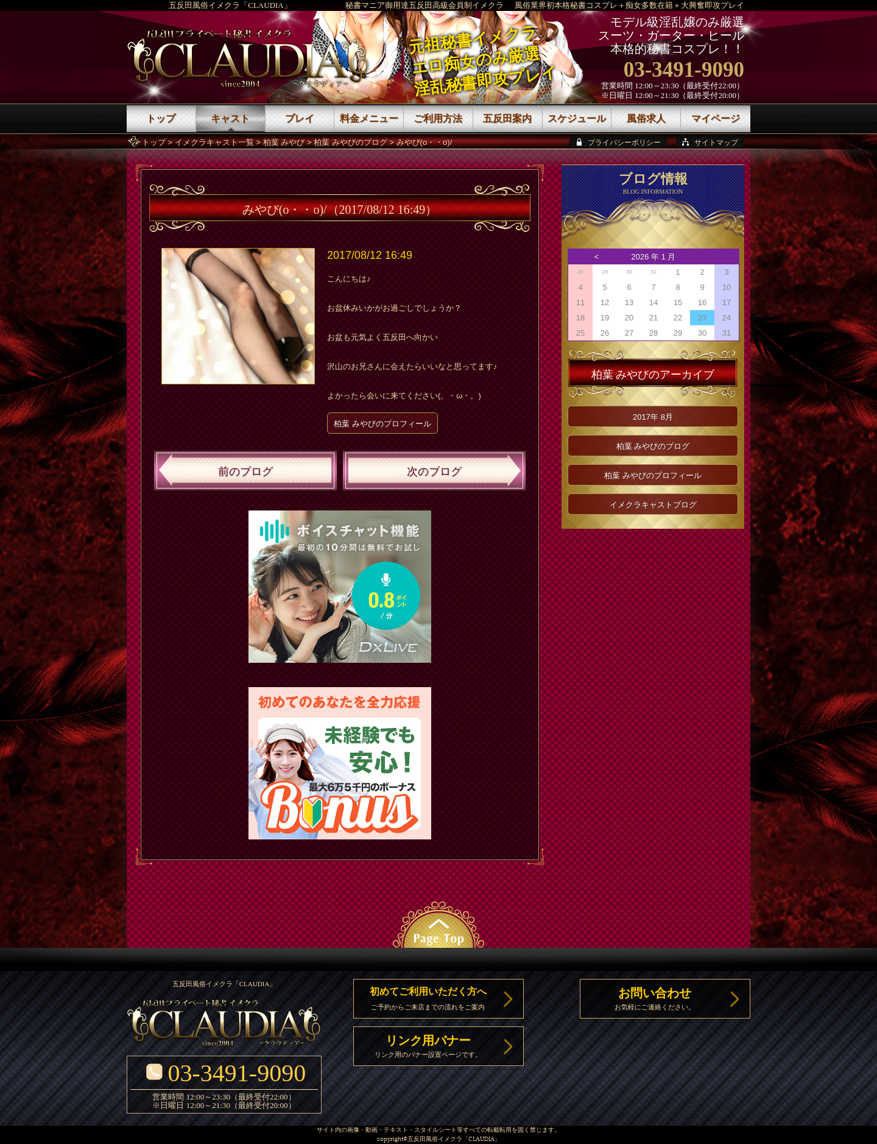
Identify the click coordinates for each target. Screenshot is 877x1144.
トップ (154, 142)
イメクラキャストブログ (653, 504)
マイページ (715, 118)
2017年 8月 (653, 417)
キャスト (230, 118)
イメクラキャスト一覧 (214, 142)
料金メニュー (369, 118)
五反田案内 (507, 118)
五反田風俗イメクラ (434, 1139)
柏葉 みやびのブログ (350, 142)
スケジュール (577, 118)
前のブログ (245, 471)
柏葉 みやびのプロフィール (382, 423)
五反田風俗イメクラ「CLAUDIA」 (230, 5)
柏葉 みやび (284, 142)
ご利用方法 (438, 118)
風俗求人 (646, 118)
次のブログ (434, 471)
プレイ (299, 118)
